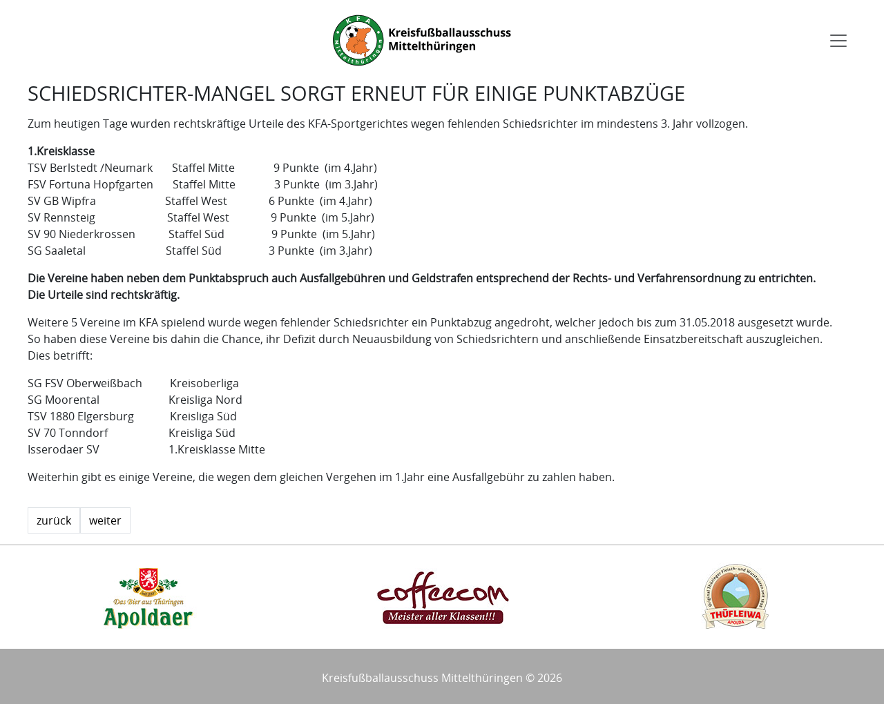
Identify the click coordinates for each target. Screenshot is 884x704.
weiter (105, 520)
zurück (54, 520)
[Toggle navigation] (838, 41)
